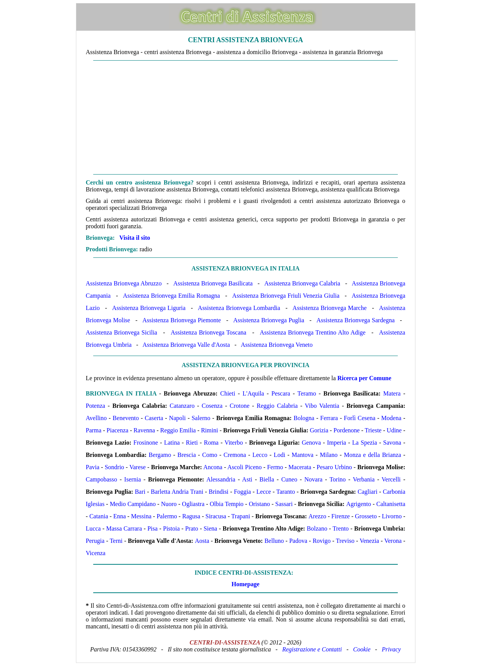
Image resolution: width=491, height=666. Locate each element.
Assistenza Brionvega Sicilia (121, 332)
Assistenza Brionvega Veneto (277, 344)
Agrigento (358, 504)
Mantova (302, 455)
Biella (266, 479)
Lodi (279, 455)
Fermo (275, 467)
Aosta (202, 540)
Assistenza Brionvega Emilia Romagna (171, 295)
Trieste (373, 430)
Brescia (187, 455)
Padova (298, 540)
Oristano (259, 504)
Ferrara (329, 418)
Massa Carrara (124, 528)
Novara (314, 479)
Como (209, 455)
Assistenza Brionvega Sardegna (355, 320)
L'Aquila (253, 393)
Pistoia (171, 528)
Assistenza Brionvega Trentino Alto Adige (313, 332)
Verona (393, 540)
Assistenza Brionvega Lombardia (239, 308)
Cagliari (367, 491)
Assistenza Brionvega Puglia (268, 320)
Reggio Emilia (178, 430)
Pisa (152, 528)
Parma (94, 430)
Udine (394, 430)
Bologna (303, 418)
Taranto (285, 491)
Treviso (345, 540)
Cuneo (289, 479)
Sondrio (114, 467)
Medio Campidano (133, 504)
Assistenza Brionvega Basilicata (213, 283)
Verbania (364, 479)
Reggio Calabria (277, 405)
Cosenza (212, 405)
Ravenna (144, 430)
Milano (329, 455)
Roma (211, 442)
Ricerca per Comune (364, 378)
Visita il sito (134, 237)
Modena (391, 418)
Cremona (235, 455)
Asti (247, 479)
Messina (141, 516)
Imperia (336, 442)
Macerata (299, 467)
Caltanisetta (390, 504)
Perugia (95, 540)
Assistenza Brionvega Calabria (302, 283)
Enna (119, 516)
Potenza (95, 405)
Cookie (362, 649)
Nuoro (169, 504)
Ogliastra (193, 504)
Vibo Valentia (322, 405)
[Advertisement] (246, 117)
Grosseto (366, 516)
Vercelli (391, 479)
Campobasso (101, 479)
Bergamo (160, 455)
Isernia (132, 479)
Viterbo (233, 442)
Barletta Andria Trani (177, 491)
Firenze (340, 516)
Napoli (177, 418)
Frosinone (145, 442)
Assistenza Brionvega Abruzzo (124, 283)
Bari (140, 491)
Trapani (240, 516)
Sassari (284, 504)
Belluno (274, 540)
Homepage (246, 584)
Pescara (281, 393)
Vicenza (95, 553)
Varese (137, 467)
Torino (338, 479)
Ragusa (191, 516)
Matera (391, 393)
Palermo (167, 516)
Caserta (154, 418)
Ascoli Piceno (244, 467)
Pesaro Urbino (334, 467)
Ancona (212, 467)
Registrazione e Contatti (312, 649)
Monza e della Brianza (372, 455)
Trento (341, 528)
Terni (116, 540)
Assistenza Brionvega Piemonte (181, 320)
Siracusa (216, 516)
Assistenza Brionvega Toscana (208, 332)
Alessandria (221, 479)
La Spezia (364, 442)
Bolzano (317, 528)
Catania (98, 516)
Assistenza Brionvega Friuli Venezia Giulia (285, 295)
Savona (392, 442)
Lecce (263, 491)
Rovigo (322, 540)
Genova (311, 442)
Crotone (240, 405)
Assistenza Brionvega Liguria (148, 308)
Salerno (200, 418)
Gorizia (319, 430)
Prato (191, 528)
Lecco (259, 455)
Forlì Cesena (359, 418)
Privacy (391, 649)
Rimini (209, 430)
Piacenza (118, 430)
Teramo (306, 393)
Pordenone (346, 430)
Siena (210, 528)
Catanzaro (182, 405)
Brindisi (219, 491)
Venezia (369, 540)
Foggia (242, 491)
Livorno (392, 516)
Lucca (93, 528)
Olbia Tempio (227, 504)
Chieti (227, 393)
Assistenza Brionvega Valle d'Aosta (186, 344)
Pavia (93, 467)
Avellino (96, 418)
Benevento (126, 418)
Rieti (192, 442)
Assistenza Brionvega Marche (330, 308)
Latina (172, 442)
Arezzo (317, 516)
